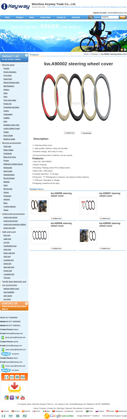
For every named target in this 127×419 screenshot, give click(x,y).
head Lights (8, 171)
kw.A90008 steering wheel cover (61, 194)
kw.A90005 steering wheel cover (109, 224)
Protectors (7, 196)
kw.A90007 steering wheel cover (109, 194)
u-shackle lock (9, 274)
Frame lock (8, 271)
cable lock (7, 239)
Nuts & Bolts (8, 136)
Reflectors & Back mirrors (13, 164)
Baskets (7, 182)
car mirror (7, 299)
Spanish (27, 411)
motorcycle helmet (10, 217)
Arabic (90, 411)
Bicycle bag (8, 189)
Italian (48, 411)
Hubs (5, 93)
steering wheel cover (11, 289)
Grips (6, 185)
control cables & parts (12, 128)
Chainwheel (8, 114)
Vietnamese (122, 411)
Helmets (7, 199)
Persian (111, 411)
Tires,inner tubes (10, 100)
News (31, 17)
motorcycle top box (11, 221)
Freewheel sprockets (11, 107)
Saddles (7, 118)
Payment (68, 408)
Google (124, 416)
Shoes (6, 210)
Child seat (7, 146)
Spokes (6, 90)
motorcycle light (9, 228)
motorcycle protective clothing (15, 224)
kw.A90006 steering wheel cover (61, 224)
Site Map (60, 408)
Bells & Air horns (10, 157)
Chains (6, 111)
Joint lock (7, 257)
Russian (101, 411)
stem (5, 121)
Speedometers (9, 175)
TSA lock (7, 278)
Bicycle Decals (9, 178)
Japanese (70, 411)
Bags (5, 203)
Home (7, 17)
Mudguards (8, 168)
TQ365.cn (96, 416)
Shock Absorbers (10, 72)
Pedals (6, 132)
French (37, 411)
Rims (5, 97)
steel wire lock (9, 267)
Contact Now (45, 17)
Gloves (6, 192)
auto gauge (8, 296)
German (17, 411)
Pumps (6, 161)
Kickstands (8, 154)
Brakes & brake (9, 139)
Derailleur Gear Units (11, 125)
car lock (6, 242)
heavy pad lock (9, 253)
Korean (80, 411)
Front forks (8, 75)
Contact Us (61, 17)
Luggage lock (9, 260)
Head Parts (8, 79)
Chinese (6, 411)
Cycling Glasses (10, 207)
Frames (6, 68)
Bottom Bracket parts (11, 83)
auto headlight (9, 292)
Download (76, 17)
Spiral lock (7, 264)
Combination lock (10, 246)
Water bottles (8, 150)
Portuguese (58, 411)
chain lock (7, 249)
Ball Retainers (9, 86)
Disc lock (7, 235)
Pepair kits (7, 104)
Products (19, 17)
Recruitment (77, 408)
